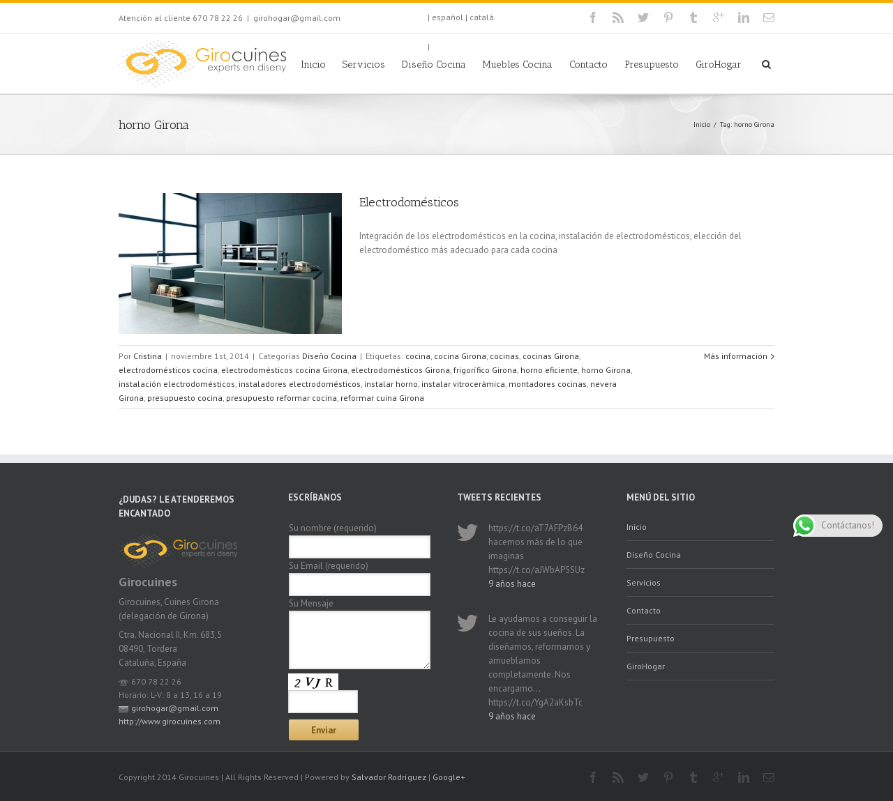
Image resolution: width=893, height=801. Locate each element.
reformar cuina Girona (382, 397)
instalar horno (391, 384)
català (482, 17)
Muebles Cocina (518, 64)
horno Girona (606, 370)
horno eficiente (549, 370)
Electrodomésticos (409, 202)
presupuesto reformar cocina (281, 397)
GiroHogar (719, 64)
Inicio (313, 64)
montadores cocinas (548, 384)
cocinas (504, 356)
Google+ (449, 777)
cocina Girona (460, 356)
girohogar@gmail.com (296, 18)
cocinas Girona (551, 356)
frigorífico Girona (485, 370)
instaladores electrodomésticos (300, 384)
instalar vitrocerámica (463, 384)
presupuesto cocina (185, 397)
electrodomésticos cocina (168, 370)
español (447, 17)
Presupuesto (651, 64)
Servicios (364, 64)
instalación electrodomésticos (177, 384)
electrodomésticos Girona (400, 370)
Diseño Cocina (434, 64)
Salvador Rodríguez (389, 777)
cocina (417, 356)
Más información (735, 356)
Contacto (588, 64)
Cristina (147, 356)
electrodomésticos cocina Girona (284, 370)
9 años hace (512, 584)
